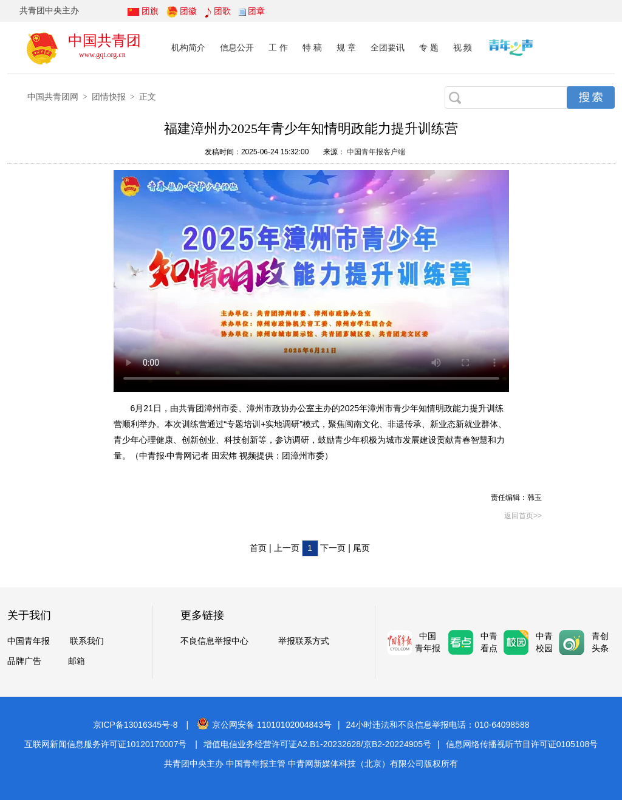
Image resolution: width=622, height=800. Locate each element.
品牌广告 (24, 661)
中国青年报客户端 (375, 152)
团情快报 (109, 96)
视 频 (463, 47)
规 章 (346, 47)
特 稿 (312, 47)
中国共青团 (104, 40)
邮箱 (76, 661)
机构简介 (188, 47)
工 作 (278, 47)
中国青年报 (28, 641)
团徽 (188, 11)
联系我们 (87, 641)
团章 (256, 11)
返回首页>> (523, 515)
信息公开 (237, 47)
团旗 (150, 11)
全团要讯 (388, 47)
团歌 (222, 11)
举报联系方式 (303, 641)
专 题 (429, 47)
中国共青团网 (52, 96)
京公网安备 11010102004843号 (264, 725)
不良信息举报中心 (214, 641)
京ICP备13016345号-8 (135, 725)
